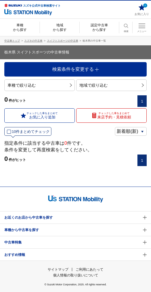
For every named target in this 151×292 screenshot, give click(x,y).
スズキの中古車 (33, 40)
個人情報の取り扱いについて (75, 275)
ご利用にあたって (89, 269)
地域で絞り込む (111, 85)
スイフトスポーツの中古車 (62, 40)
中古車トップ (12, 40)
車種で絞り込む (40, 85)
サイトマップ (58, 269)
